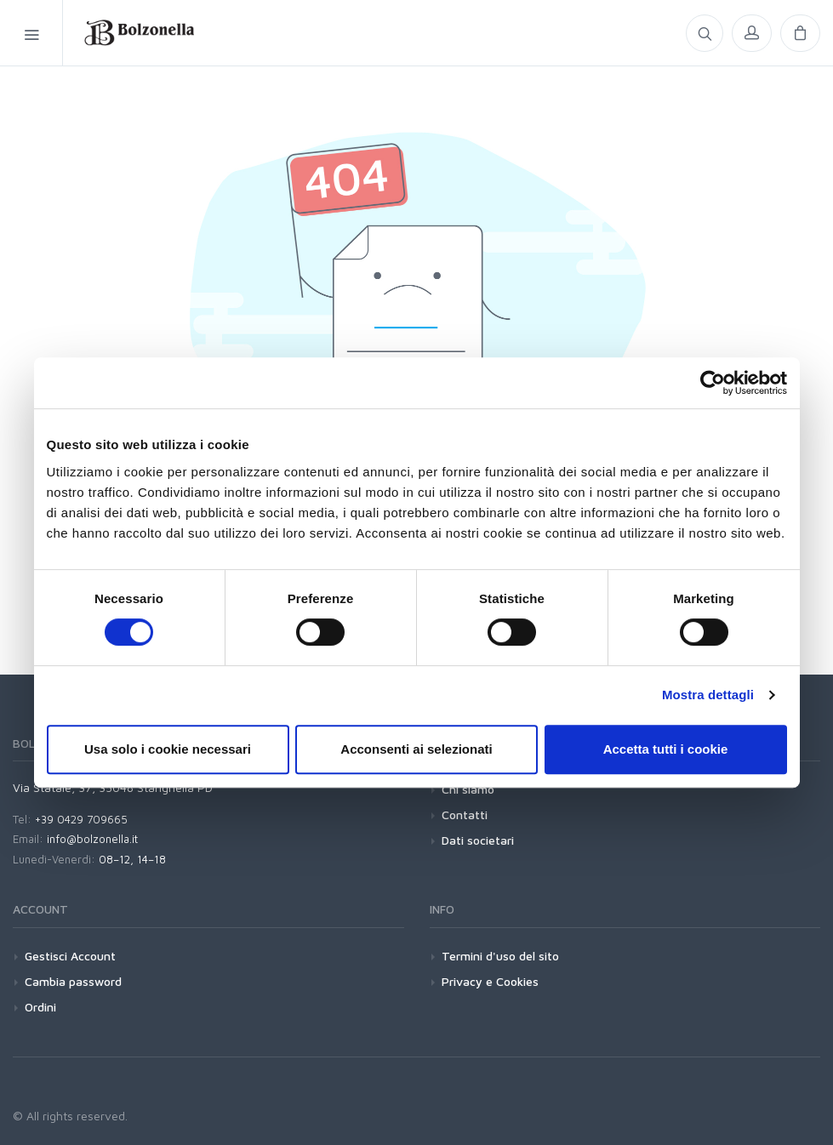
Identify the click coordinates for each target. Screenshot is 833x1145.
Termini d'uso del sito (500, 955)
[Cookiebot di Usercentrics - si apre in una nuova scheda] (712, 383)
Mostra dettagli (708, 694)
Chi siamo (468, 789)
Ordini (40, 1007)
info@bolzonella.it (92, 839)
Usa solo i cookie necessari (167, 749)
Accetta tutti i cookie (665, 749)
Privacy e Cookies (490, 981)
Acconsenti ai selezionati (416, 749)
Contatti (465, 814)
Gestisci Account (70, 955)
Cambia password (73, 981)
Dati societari (478, 840)
